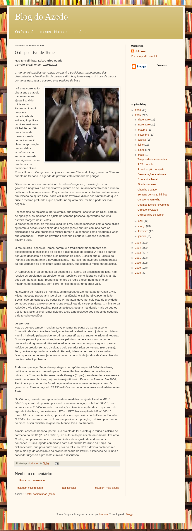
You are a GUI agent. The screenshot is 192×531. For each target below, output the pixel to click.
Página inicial (68, 487)
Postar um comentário (32, 480)
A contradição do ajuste (151, 169)
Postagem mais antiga (106, 487)
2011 (138, 257)
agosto (142, 139)
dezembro (144, 119)
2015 (138, 115)
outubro (143, 129)
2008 (138, 272)
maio (141, 154)
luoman (103, 514)
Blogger (130, 514)
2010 (138, 262)
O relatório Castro (148, 209)
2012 (138, 252)
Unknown (140, 51)
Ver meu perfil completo (144, 56)
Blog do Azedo (41, 16)
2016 (138, 110)
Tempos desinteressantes (152, 159)
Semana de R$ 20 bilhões (152, 194)
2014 (138, 242)
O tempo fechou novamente (153, 204)
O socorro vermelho (149, 199)
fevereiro (143, 231)
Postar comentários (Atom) (40, 494)
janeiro (142, 236)
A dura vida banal (147, 179)
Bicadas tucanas (147, 184)
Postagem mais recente (29, 487)
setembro (144, 134)
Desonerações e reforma (152, 174)
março (142, 226)
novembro (144, 124)
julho (141, 144)
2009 (138, 267)
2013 (138, 247)
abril (141, 220)
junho (141, 149)
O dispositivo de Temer (151, 214)
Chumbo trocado (147, 189)
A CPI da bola (145, 164)
